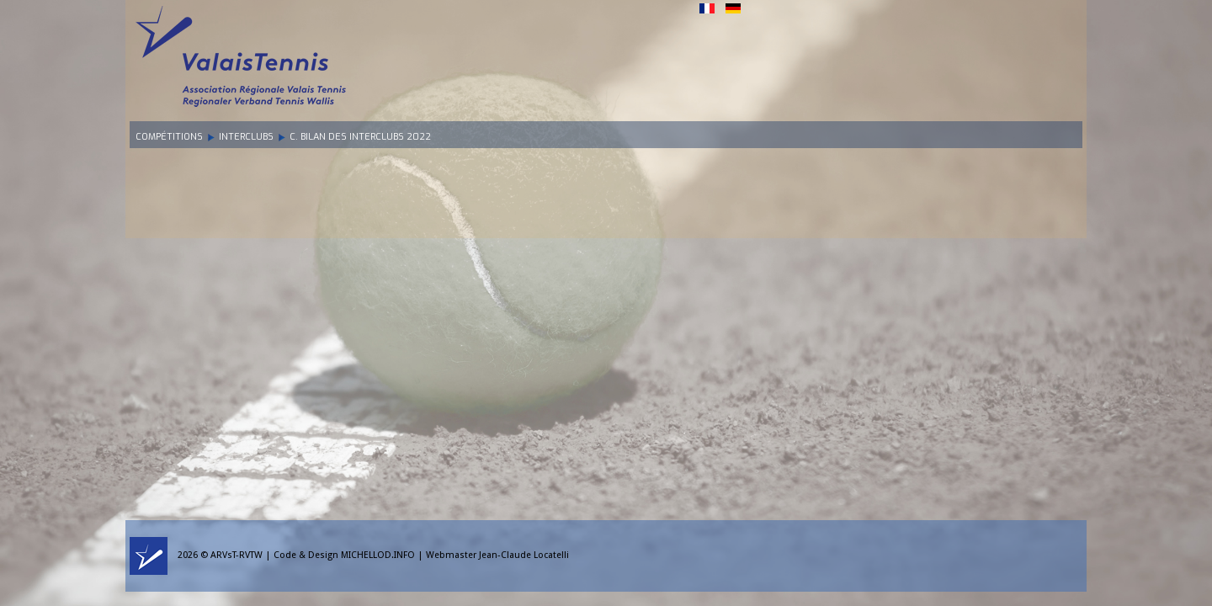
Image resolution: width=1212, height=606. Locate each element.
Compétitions (169, 136)
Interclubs (246, 136)
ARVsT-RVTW (236, 555)
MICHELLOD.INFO (378, 555)
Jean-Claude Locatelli (524, 555)
